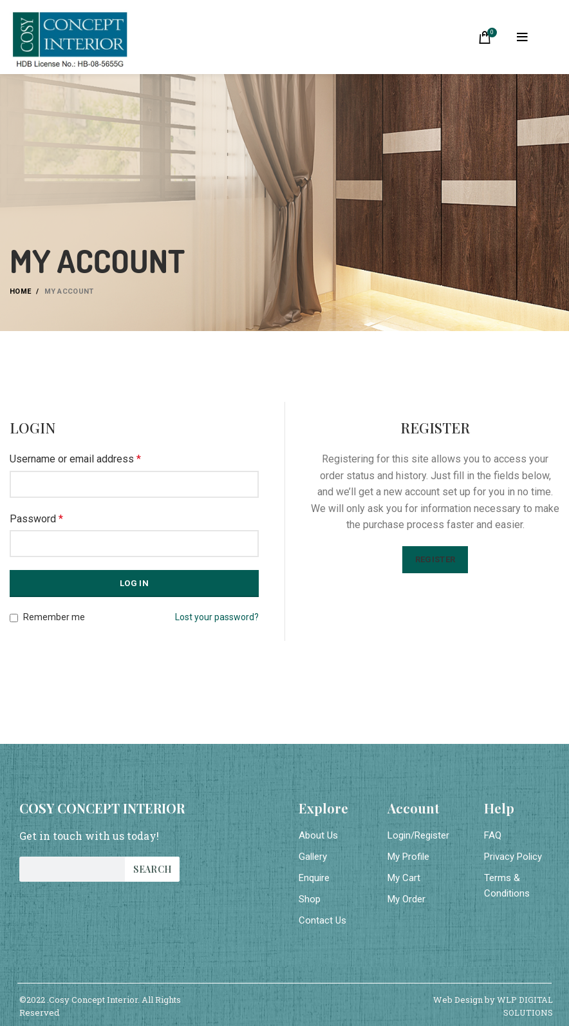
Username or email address (75, 459)
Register (435, 559)
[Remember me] (14, 618)
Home (20, 291)
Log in (134, 583)
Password (36, 519)
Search (152, 869)
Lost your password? (217, 617)
